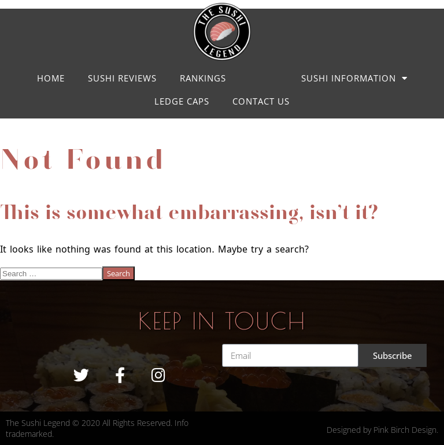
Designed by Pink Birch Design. (382, 429)
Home (51, 78)
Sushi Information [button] (354, 78)
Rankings (203, 78)
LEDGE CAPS (181, 101)
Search (118, 273)
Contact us (261, 101)
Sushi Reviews (122, 78)
